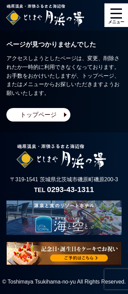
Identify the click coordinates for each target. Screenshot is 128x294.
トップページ (38, 114)
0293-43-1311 (70, 189)
